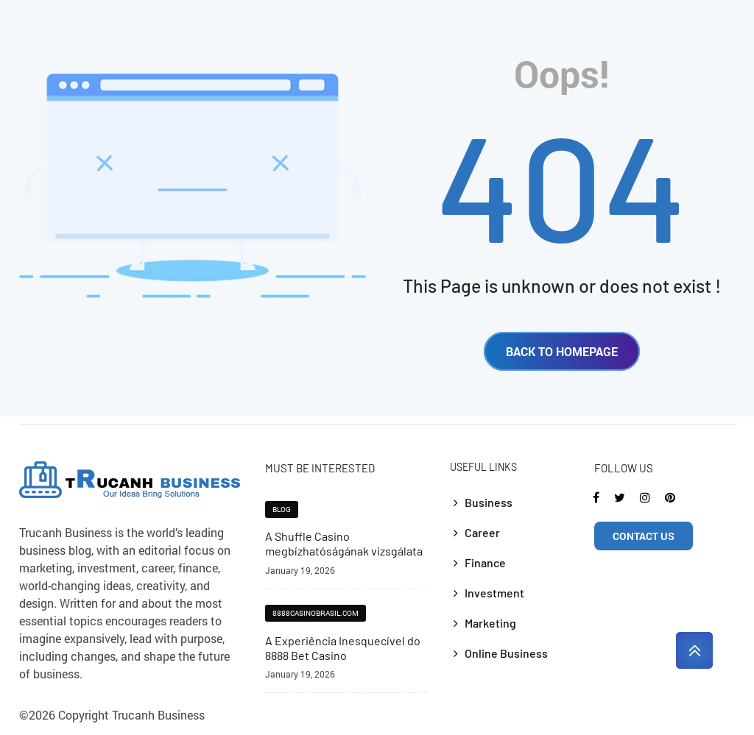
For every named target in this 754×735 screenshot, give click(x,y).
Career (482, 532)
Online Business (506, 653)
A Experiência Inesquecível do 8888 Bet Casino (342, 647)
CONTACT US (643, 536)
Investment (494, 593)
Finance (485, 562)
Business (488, 502)
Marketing (490, 623)
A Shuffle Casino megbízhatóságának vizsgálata (344, 543)
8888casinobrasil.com (315, 613)
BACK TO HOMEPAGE (562, 351)
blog (281, 509)
